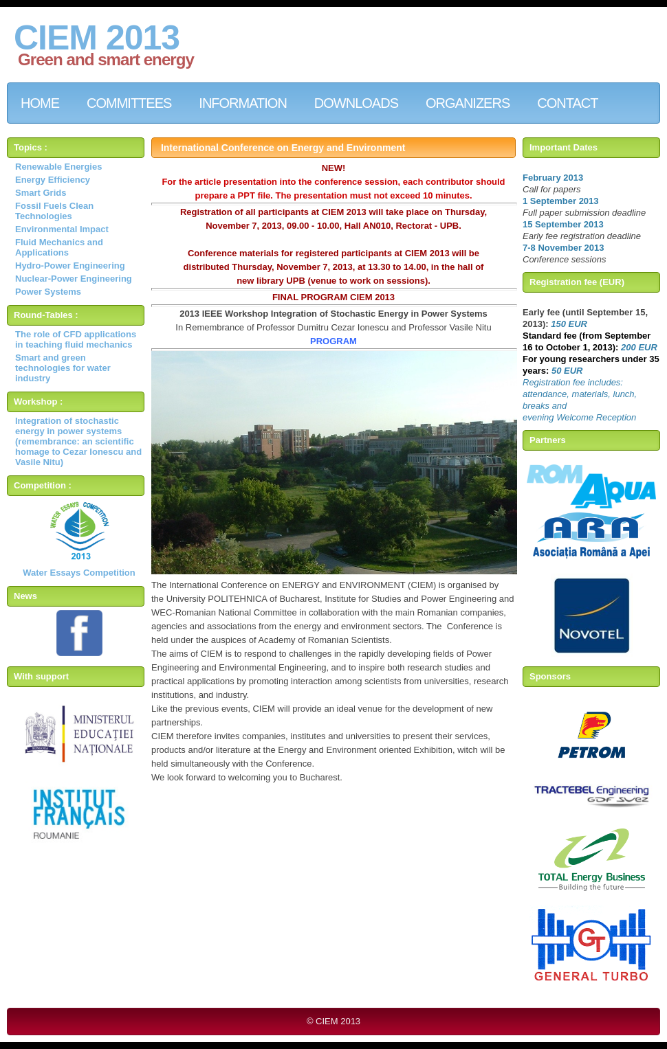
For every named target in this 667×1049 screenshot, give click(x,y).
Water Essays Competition (79, 572)
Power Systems (48, 291)
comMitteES (129, 103)
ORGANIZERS (468, 103)
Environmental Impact (62, 229)
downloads (356, 103)
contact (567, 103)
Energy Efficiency (52, 179)
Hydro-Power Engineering (70, 265)
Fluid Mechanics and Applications (59, 247)
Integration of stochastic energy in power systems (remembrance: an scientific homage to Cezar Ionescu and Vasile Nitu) (78, 441)
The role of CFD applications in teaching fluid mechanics (75, 339)
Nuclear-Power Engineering (73, 278)
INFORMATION (243, 103)
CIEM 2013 (96, 38)
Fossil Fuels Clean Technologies (54, 211)
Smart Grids (40, 193)
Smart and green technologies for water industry (63, 367)
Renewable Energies (58, 166)
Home (40, 103)
